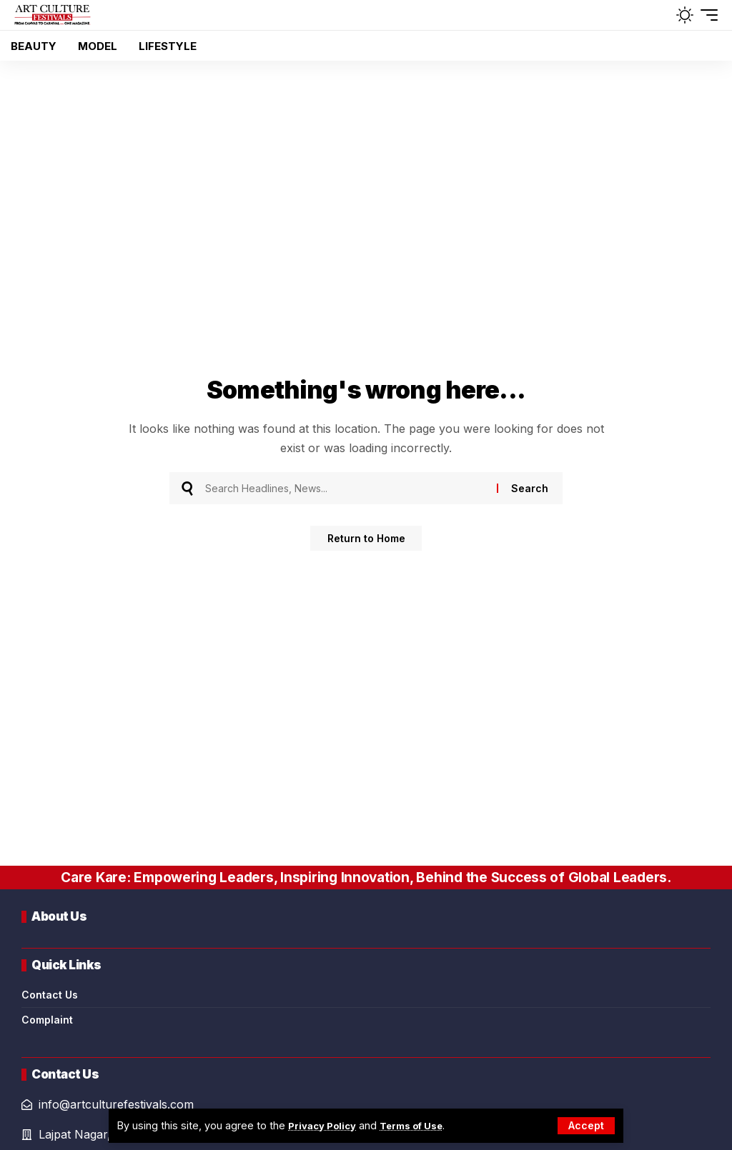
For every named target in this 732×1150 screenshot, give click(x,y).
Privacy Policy (325, 1125)
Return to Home (366, 540)
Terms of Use (422, 1125)
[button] (586, 1125)
